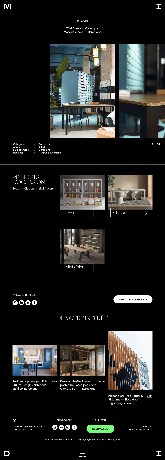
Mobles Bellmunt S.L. (63, 439)
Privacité (101, 439)
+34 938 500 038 (23, 429)
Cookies (80, 439)
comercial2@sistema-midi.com (28, 426)
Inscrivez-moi (100, 429)
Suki (118, 439)
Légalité (89, 439)
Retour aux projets (133, 299)
